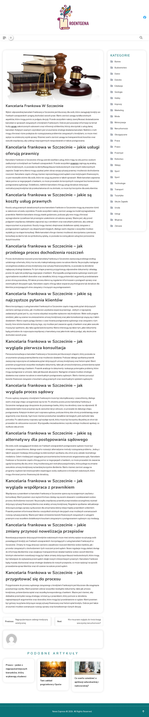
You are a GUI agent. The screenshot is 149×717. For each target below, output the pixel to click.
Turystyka (119, 195)
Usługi (117, 214)
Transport (119, 189)
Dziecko (118, 80)
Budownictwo (121, 68)
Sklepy (118, 165)
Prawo (117, 147)
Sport (117, 171)
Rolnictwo (119, 159)
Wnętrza (118, 220)
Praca (117, 141)
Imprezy (118, 104)
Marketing (119, 110)
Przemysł (119, 153)
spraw (14, 126)
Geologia (118, 92)
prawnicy (75, 163)
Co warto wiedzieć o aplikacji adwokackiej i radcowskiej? (87, 682)
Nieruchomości (121, 128)
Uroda (117, 208)
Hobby (117, 98)
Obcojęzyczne (121, 135)
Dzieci (117, 74)
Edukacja (119, 86)
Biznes (118, 61)
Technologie (120, 183)
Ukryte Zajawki (121, 201)
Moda (117, 116)
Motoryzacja (120, 122)
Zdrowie (118, 226)
